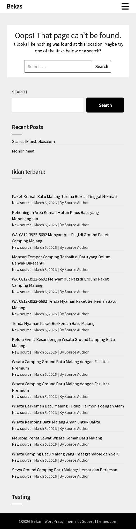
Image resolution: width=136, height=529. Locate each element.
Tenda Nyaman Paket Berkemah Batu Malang (53, 323)
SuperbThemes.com (99, 521)
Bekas (14, 6)
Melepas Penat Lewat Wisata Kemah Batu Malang (57, 437)
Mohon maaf (23, 151)
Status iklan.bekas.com (33, 141)
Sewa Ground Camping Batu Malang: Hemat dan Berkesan (64, 469)
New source (22, 202)
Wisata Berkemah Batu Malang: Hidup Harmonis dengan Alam (68, 405)
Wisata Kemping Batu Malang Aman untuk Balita (56, 421)
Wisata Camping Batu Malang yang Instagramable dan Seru (65, 453)
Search (19, 91)
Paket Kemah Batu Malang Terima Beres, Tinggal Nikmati (64, 196)
